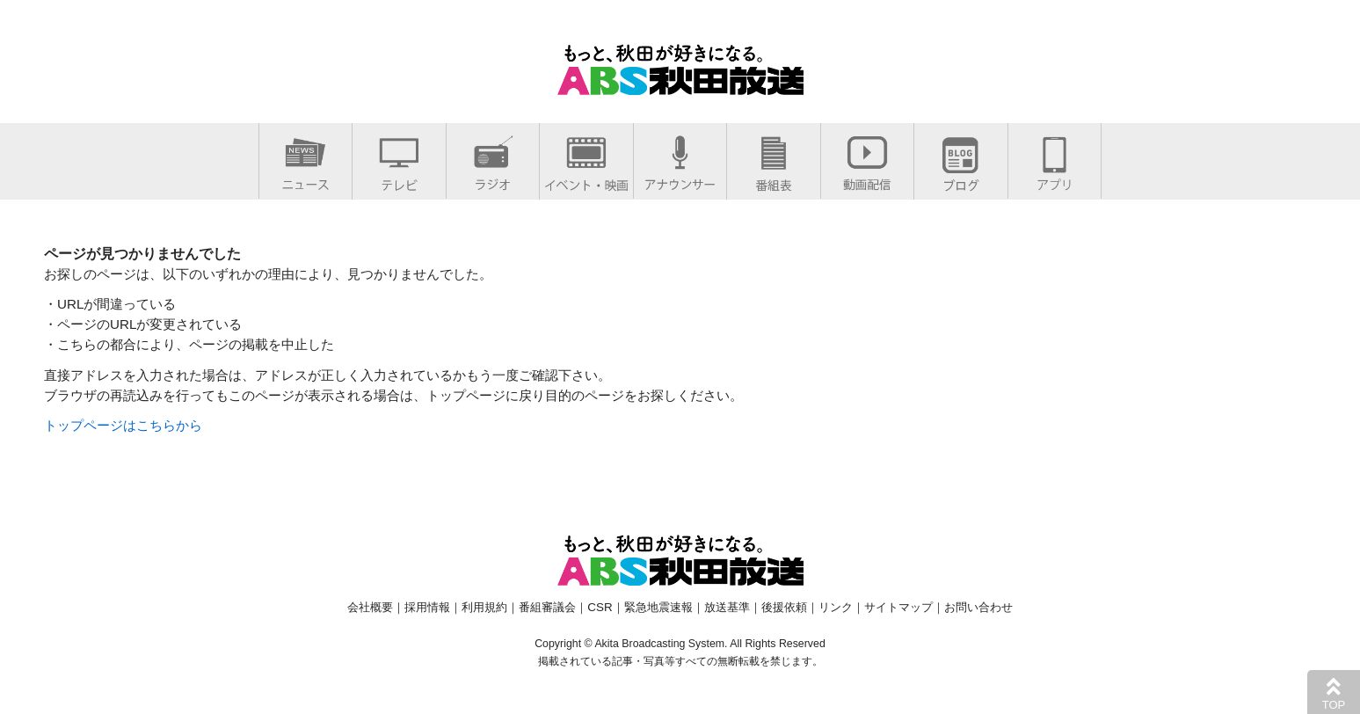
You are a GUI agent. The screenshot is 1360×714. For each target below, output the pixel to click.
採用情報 (427, 607)
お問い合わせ (978, 607)
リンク (835, 607)
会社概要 (370, 607)
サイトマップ (898, 607)
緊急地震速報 (658, 607)
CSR (599, 607)
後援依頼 (784, 607)
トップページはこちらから (123, 425)
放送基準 (727, 607)
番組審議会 (547, 607)
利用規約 (484, 607)
